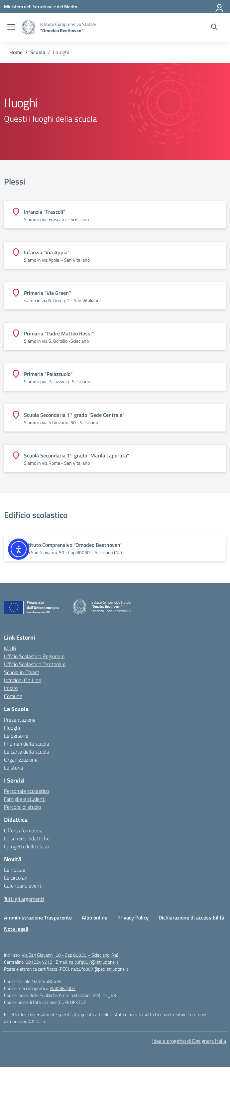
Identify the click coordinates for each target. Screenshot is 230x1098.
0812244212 (39, 961)
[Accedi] (219, 6)
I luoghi (12, 728)
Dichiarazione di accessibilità (191, 917)
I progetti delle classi (26, 846)
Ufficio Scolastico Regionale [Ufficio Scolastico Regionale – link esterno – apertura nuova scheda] (34, 656)
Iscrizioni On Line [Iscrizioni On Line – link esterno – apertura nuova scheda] (22, 680)
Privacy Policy (133, 917)
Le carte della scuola (26, 752)
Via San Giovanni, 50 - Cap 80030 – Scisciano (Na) (70, 954)
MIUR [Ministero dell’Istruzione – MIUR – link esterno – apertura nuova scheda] (10, 648)
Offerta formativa (23, 830)
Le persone (16, 736)
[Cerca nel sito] (214, 27)
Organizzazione (21, 760)
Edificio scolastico (35, 515)
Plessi (14, 181)
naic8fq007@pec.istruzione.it (99, 968)
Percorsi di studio (22, 807)
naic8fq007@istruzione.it (93, 961)
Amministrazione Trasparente (38, 917)
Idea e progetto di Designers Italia (189, 1041)
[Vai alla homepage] (28, 27)
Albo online (94, 917)
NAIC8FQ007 (62, 988)
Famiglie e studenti (25, 799)
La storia (13, 768)
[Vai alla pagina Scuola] (37, 52)
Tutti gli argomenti (24, 899)
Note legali (16, 929)
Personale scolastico (26, 791)
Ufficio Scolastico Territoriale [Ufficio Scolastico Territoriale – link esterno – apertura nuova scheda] (34, 664)
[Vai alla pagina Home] (16, 52)
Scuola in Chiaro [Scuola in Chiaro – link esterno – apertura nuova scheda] (21, 672)
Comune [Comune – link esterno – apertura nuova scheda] (13, 696)
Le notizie (14, 870)
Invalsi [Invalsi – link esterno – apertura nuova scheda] (11, 688)
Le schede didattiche (27, 838)
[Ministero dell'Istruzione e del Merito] (40, 6)
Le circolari (15, 878)
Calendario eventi (23, 886)
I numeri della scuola (26, 744)
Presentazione (20, 720)
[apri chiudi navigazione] (11, 28)
